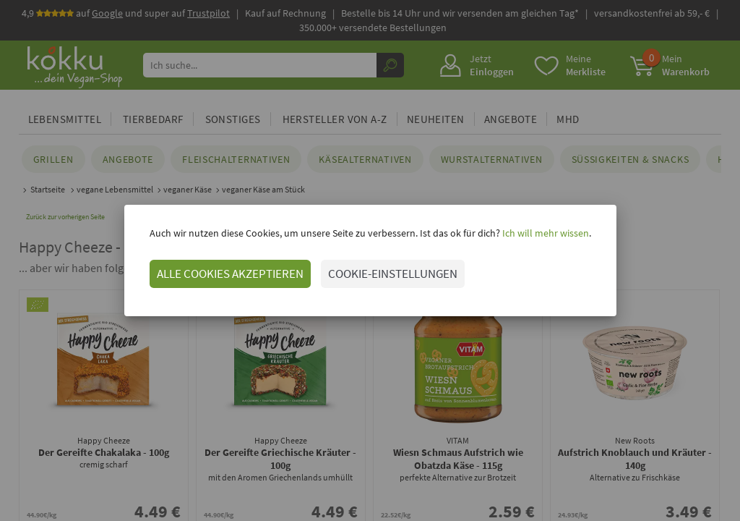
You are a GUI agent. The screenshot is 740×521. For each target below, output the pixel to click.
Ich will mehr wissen (544, 233)
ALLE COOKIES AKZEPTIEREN (230, 273)
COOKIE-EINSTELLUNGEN (392, 273)
